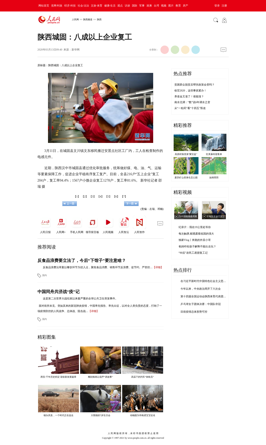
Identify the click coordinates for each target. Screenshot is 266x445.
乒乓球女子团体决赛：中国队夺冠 (201, 304)
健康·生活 (110, 5)
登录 (217, 5)
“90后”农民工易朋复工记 (193, 252)
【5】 (108, 196)
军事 (142, 5)
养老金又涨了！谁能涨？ (189, 96)
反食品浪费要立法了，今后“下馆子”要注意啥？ (81, 260)
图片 (171, 5)
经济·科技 (70, 5)
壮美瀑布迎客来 (214, 154)
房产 (185, 5)
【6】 (116, 196)
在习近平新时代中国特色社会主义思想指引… (207, 281)
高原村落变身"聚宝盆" (186, 154)
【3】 (92, 196)
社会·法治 (83, 5)
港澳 (149, 5)
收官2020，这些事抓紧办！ (190, 90)
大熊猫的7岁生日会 (100, 415)
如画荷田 (214, 177)
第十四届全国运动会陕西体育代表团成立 (205, 296)
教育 (178, 5)
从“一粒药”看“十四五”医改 (190, 108)
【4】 (100, 196)
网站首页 (43, 5)
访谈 (127, 5)
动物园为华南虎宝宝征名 (142, 415)
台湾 (156, 5)
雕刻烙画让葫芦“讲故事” (100, 377)
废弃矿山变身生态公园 (186, 177)
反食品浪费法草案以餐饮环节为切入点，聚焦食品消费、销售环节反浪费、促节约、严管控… (98, 267)
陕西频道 (87, 19)
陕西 (99, 19)
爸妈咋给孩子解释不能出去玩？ (197, 246)
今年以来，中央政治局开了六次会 (201, 288)
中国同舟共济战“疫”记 (58, 291)
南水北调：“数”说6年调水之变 (192, 102)
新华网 (76, 49)
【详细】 (158, 267)
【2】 (84, 196)
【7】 (124, 196)
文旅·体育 (96, 5)
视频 (163, 5)
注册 (224, 5)
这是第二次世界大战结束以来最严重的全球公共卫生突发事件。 (80, 298)
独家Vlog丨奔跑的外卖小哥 (195, 240)
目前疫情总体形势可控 (194, 311)
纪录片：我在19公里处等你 (195, 227)
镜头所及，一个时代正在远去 (58, 415)
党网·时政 (57, 5)
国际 (134, 5)
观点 (120, 5)
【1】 (77, 196)
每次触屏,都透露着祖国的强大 (196, 233)
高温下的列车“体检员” (142, 377)
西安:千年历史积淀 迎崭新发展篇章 (58, 377)
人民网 (75, 19)
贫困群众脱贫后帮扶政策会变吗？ (194, 84)
